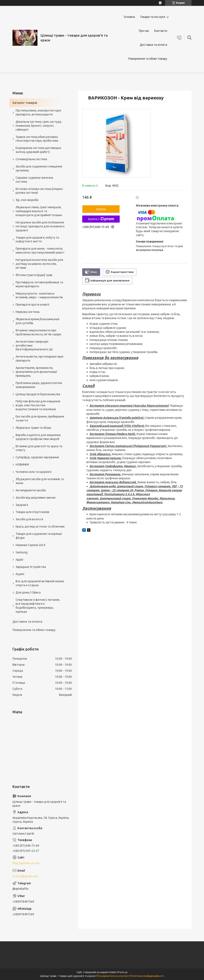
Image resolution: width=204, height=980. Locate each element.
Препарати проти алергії (32, 304)
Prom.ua (122, 972)
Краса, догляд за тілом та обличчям (40, 526)
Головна (129, 17)
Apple (19, 559)
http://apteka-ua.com (26, 863)
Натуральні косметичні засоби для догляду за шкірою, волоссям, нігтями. (39, 263)
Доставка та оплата (153, 44)
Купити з (101, 219)
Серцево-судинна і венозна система (34, 179)
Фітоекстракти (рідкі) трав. (34, 275)
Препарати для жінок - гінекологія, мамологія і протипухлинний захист (40, 250)
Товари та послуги (152, 17)
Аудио (20, 574)
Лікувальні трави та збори (33, 427)
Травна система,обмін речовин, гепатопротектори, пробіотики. (37, 138)
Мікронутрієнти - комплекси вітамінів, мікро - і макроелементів (39, 295)
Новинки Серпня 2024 (30, 545)
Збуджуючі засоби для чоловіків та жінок (40, 481)
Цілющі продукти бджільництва (38, 394)
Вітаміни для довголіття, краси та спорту (39, 448)
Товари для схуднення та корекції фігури (39, 535)
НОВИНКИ (22, 464)
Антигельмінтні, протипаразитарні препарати (39, 358)
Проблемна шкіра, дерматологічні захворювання (39, 385)
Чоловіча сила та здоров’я (33, 471)
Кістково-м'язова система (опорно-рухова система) (39, 191)
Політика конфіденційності (147, 976)
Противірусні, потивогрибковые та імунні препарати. (39, 284)
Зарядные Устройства (31, 567)
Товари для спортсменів (32, 512)
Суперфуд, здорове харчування (37, 457)
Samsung (21, 552)
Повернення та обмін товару (147, 58)
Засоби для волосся (29, 519)
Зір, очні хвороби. (27, 200)
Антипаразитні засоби (31, 490)
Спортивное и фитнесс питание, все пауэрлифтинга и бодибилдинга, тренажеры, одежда (38, 605)
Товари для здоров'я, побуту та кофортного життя (37, 239)
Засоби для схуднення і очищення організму (39, 168)
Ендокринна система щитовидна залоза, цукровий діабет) (38, 150)
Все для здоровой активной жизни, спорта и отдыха (40, 583)
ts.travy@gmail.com (25, 876)
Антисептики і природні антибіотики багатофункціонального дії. (34, 345)
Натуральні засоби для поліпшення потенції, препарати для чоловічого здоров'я (40, 226)
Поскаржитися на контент (113, 976)
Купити (101, 209)
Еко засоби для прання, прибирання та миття (40, 418)
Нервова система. (28, 311)
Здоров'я (22, 505)
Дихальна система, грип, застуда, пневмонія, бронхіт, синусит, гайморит (39, 125)
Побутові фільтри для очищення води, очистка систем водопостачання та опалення (38, 405)
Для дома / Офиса (28, 592)
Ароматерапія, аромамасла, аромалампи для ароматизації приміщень (36, 371)
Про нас (144, 30)
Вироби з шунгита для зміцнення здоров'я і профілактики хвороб (38, 437)
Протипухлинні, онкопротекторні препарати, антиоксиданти (38, 112)
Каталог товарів (24, 102)
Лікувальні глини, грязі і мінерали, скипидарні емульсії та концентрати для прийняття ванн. (39, 211)
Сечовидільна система (31, 159)
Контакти (160, 30)
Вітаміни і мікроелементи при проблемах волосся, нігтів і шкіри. (39, 332)
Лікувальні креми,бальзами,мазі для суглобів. (37, 321)
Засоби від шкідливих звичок (36, 497)
